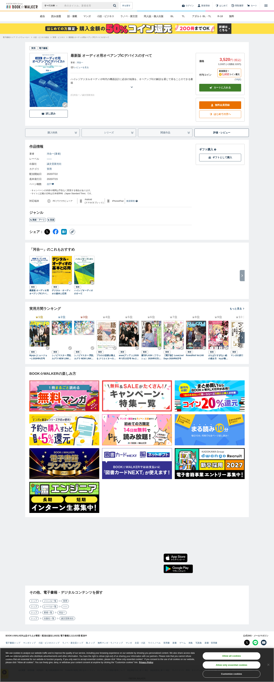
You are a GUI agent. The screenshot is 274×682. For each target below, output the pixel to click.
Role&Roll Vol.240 (195, 355)
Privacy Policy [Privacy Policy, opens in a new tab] (146, 663)
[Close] (268, 665)
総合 (42, 16)
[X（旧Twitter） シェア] (47, 232)
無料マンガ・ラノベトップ (110, 643)
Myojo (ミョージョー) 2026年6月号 (38, 357)
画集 (191, 643)
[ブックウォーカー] (22, 5)
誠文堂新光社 (54, 163)
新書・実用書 (211, 643)
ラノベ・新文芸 (129, 16)
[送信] (115, 5)
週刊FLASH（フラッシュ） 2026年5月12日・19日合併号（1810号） (151, 357)
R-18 (220, 16)
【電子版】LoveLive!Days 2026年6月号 (174, 357)
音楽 (51, 220)
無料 (231, 16)
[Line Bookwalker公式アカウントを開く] (255, 642)
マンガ (87, 16)
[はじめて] (221, 5)
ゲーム (182, 643)
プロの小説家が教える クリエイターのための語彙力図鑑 (106, 357)
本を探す (126, 5)
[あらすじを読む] (132, 82)
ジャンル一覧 (50, 601)
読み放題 (56, 16)
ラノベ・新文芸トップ (72, 643)
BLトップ (90, 643)
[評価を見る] (80, 67)
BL (172, 16)
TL (183, 16)
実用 (49, 168)
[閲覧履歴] (237, 5)
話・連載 (72, 16)
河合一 (80, 62)
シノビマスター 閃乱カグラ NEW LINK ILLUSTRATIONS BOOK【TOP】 (62, 357)
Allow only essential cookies (231, 665)
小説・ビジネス (105, 16)
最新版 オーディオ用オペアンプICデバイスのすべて (39, 292)
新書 (174, 643)
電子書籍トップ (13, 643)
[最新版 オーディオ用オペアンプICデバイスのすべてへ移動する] (88, 37)
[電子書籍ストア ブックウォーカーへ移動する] (16, 37)
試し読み (49, 113)
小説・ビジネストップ (48, 643)
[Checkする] (65, 105)
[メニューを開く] (266, 5)
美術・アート (37, 220)
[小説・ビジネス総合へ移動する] (41, 37)
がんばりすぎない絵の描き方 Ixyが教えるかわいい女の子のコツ (218, 357)
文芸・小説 (140, 643)
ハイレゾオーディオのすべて (83, 292)
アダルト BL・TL (201, 16)
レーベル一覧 (50, 606)
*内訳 (237, 79)
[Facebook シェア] (55, 232)
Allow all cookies (231, 656)
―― (49, 158)
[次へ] (242, 337)
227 (50, 184)
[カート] (252, 5)
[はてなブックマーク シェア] (64, 232)
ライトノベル (154, 643)
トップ (34, 601)
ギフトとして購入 (220, 157)
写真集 (199, 643)
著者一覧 (48, 612)
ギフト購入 (207, 149)
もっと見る (237, 308)
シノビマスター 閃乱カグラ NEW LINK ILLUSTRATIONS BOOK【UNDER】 (84, 357)
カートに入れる (220, 87)
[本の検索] (52, 5)
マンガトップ (29, 643)
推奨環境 (132, 201)
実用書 (166, 643)
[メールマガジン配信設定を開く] (264, 642)
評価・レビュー (221, 132)
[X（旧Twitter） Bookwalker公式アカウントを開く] (247, 642)
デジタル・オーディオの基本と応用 (61, 292)
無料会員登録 (220, 105)
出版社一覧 (49, 618)
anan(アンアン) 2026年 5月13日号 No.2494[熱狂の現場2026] (129, 357)
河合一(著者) (54, 153)
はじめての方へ (220, 114)
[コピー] (72, 232)
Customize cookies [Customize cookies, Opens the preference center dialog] (231, 674)
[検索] (115, 5)
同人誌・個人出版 (153, 16)
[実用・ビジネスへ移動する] (59, 37)
